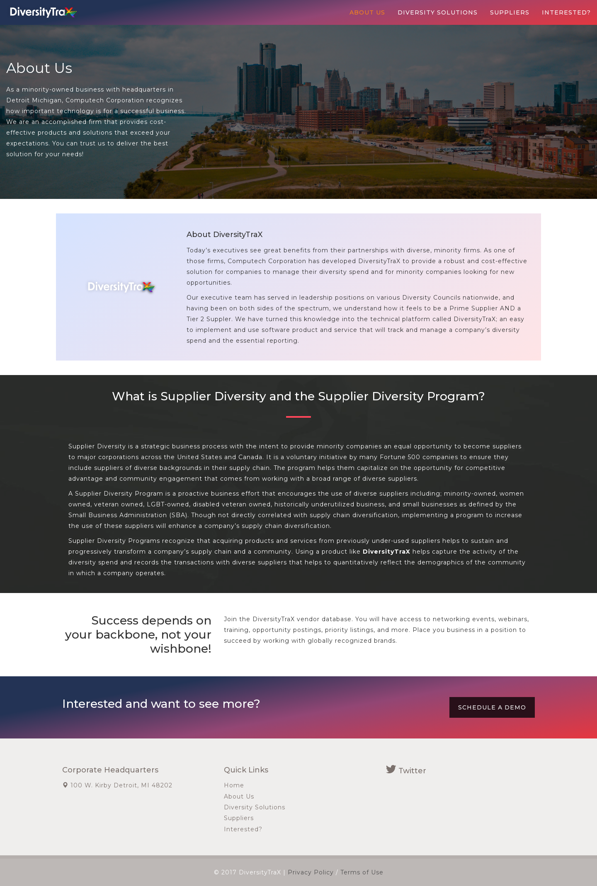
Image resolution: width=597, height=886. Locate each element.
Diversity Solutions (438, 12)
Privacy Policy (311, 872)
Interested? (566, 12)
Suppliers (509, 12)
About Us (367, 12)
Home (234, 785)
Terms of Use (361, 872)
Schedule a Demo (492, 707)
